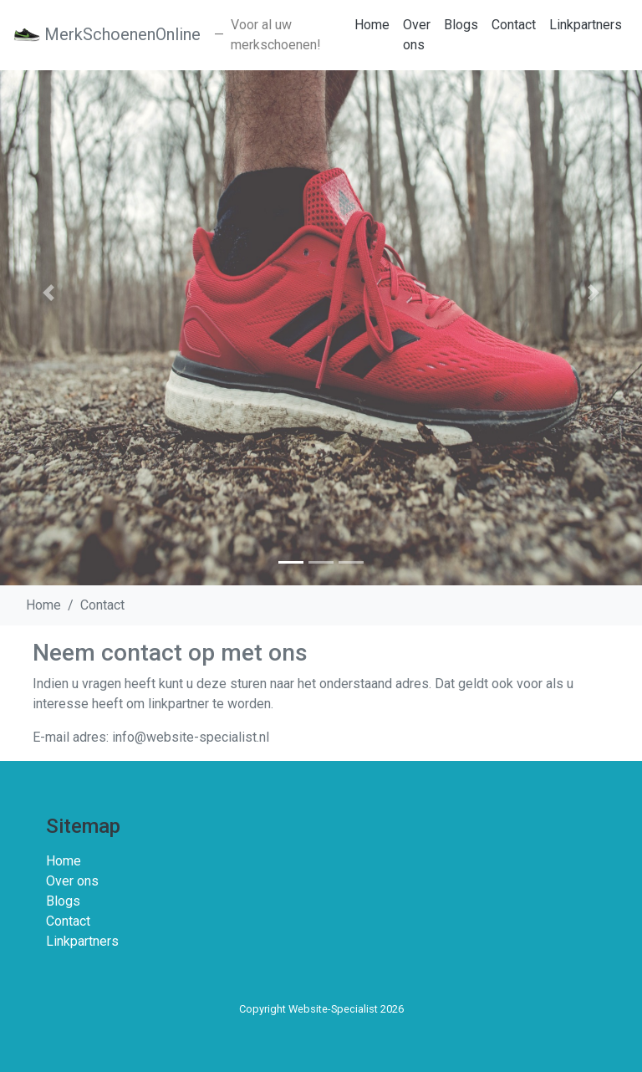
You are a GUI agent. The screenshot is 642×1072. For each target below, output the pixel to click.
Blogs (461, 25)
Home (372, 25)
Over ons (417, 35)
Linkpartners (585, 25)
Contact (514, 25)
